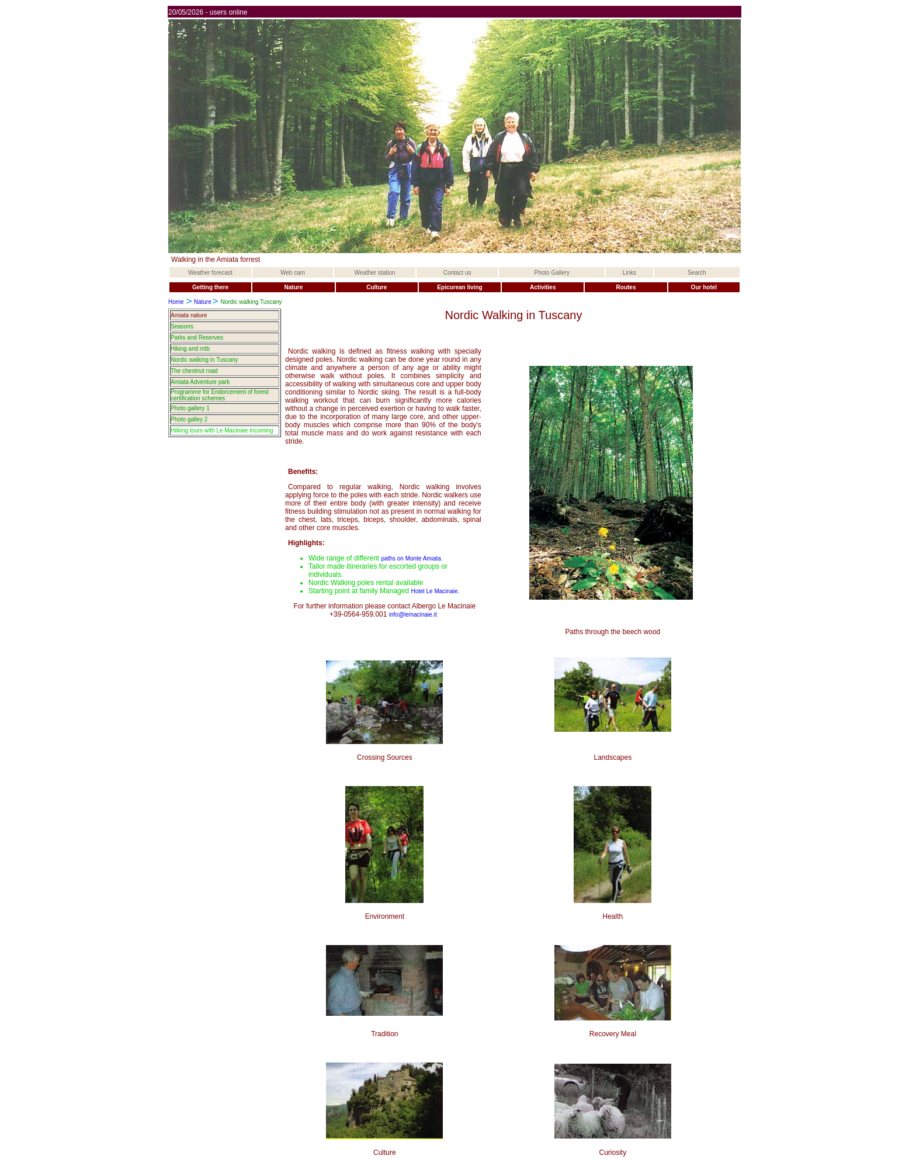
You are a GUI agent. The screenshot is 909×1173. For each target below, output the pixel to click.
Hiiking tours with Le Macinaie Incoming (222, 430)
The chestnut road (194, 371)
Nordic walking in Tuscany (204, 360)
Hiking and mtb (190, 348)
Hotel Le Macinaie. (435, 591)
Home (176, 302)
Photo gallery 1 (190, 408)
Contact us (457, 272)
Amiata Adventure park (200, 382)
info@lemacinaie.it (413, 614)
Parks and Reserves (197, 337)
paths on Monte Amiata (411, 558)
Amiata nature (189, 315)
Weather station (375, 272)
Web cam (292, 272)
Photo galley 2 (189, 419)
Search (697, 272)
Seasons (182, 326)
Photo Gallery (552, 272)
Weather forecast (210, 272)
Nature (202, 302)
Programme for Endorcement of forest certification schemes (220, 395)
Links (629, 272)
